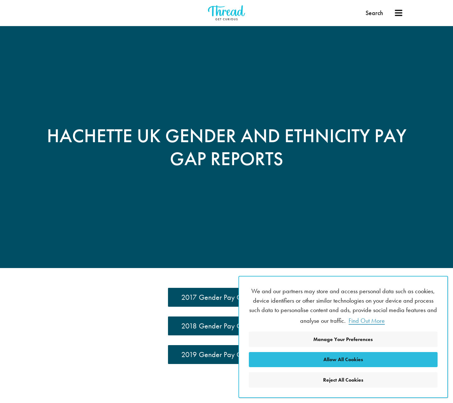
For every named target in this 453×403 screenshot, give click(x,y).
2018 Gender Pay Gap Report (226, 326)
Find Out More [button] (367, 320)
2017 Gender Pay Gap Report (226, 297)
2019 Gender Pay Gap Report (226, 354)
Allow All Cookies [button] (343, 359)
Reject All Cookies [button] (343, 380)
